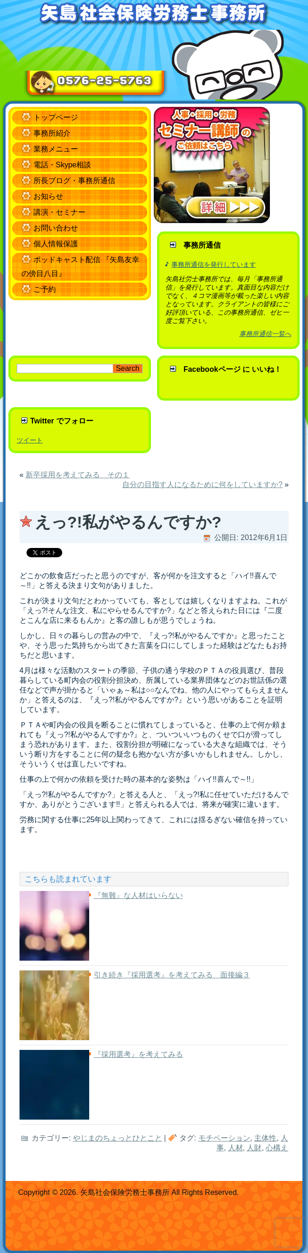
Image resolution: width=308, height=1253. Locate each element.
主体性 (265, 1138)
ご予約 (44, 289)
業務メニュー (55, 149)
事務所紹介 (52, 133)
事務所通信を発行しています (213, 264)
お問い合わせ (55, 228)
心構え (277, 1148)
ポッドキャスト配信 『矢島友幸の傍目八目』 (80, 266)
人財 (254, 1148)
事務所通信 (202, 245)
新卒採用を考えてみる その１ (78, 475)
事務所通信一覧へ (265, 333)
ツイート (30, 440)
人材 (235, 1148)
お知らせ (48, 196)
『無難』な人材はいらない (138, 895)
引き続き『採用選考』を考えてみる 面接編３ (172, 975)
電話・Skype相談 (62, 165)
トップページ (55, 117)
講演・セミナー (59, 212)
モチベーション (224, 1138)
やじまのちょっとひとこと (117, 1138)
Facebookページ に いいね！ (232, 369)
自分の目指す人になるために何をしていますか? (202, 484)
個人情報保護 (55, 244)
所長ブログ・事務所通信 (74, 181)
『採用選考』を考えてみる (138, 1054)
